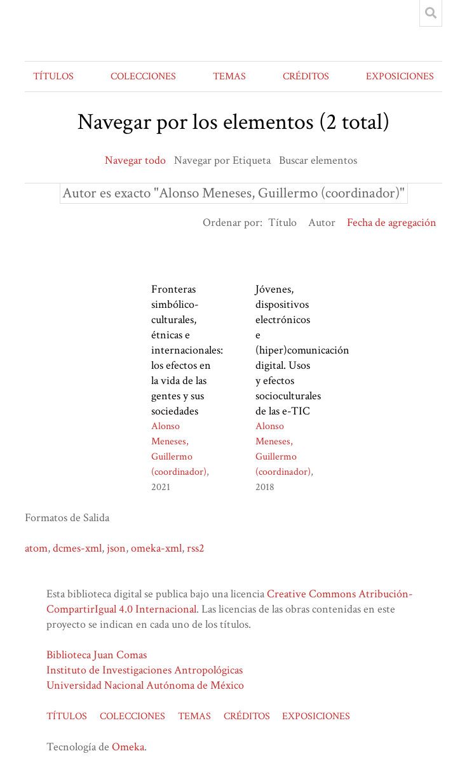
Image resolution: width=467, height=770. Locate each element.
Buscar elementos (318, 160)
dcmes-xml (77, 548)
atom (36, 548)
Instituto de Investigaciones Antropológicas (144, 670)
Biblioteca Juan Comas (96, 654)
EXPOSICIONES (400, 76)
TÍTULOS (53, 76)
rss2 (196, 548)
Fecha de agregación (392, 222)
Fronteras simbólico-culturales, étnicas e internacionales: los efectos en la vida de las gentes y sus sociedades (187, 350)
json (116, 548)
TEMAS (229, 76)
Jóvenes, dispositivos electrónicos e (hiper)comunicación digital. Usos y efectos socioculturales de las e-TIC (302, 350)
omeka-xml (156, 548)
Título (282, 222)
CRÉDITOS (306, 76)
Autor (321, 222)
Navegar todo (135, 160)
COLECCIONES (143, 76)
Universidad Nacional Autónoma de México (145, 685)
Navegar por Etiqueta (222, 160)
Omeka (128, 747)
